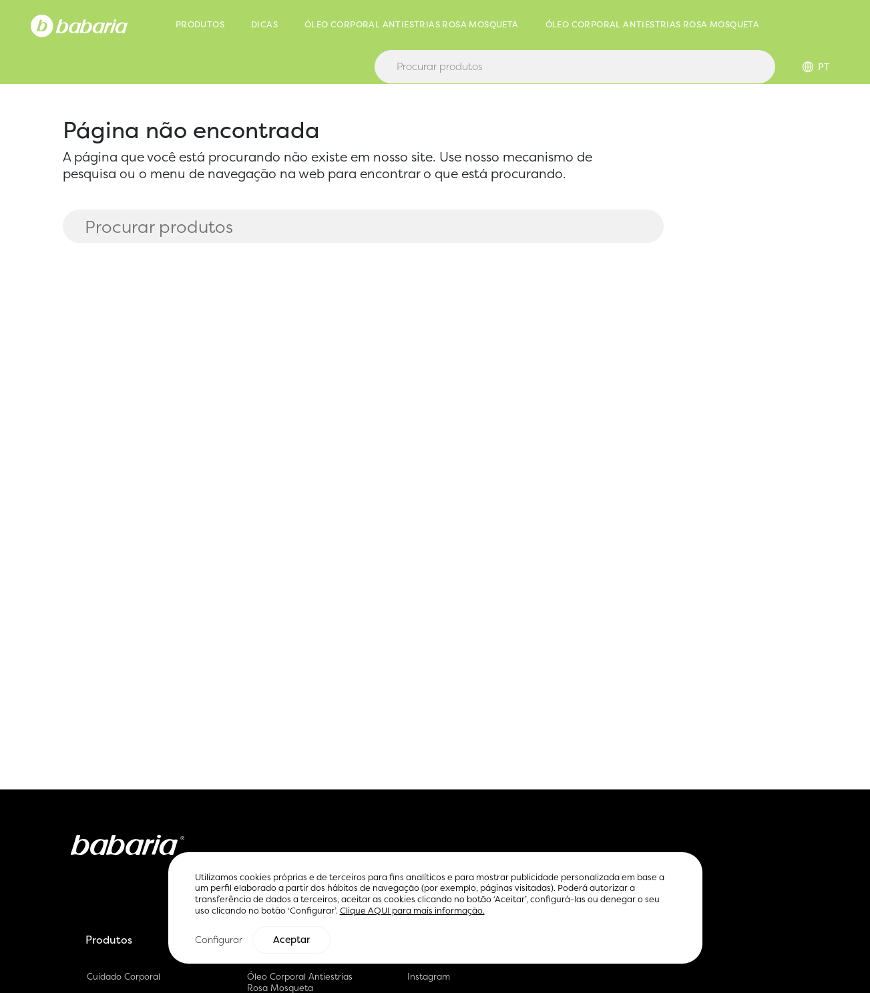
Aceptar (291, 940)
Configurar (218, 940)
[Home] (79, 24)
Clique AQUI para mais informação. (412, 911)
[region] (435, 908)
